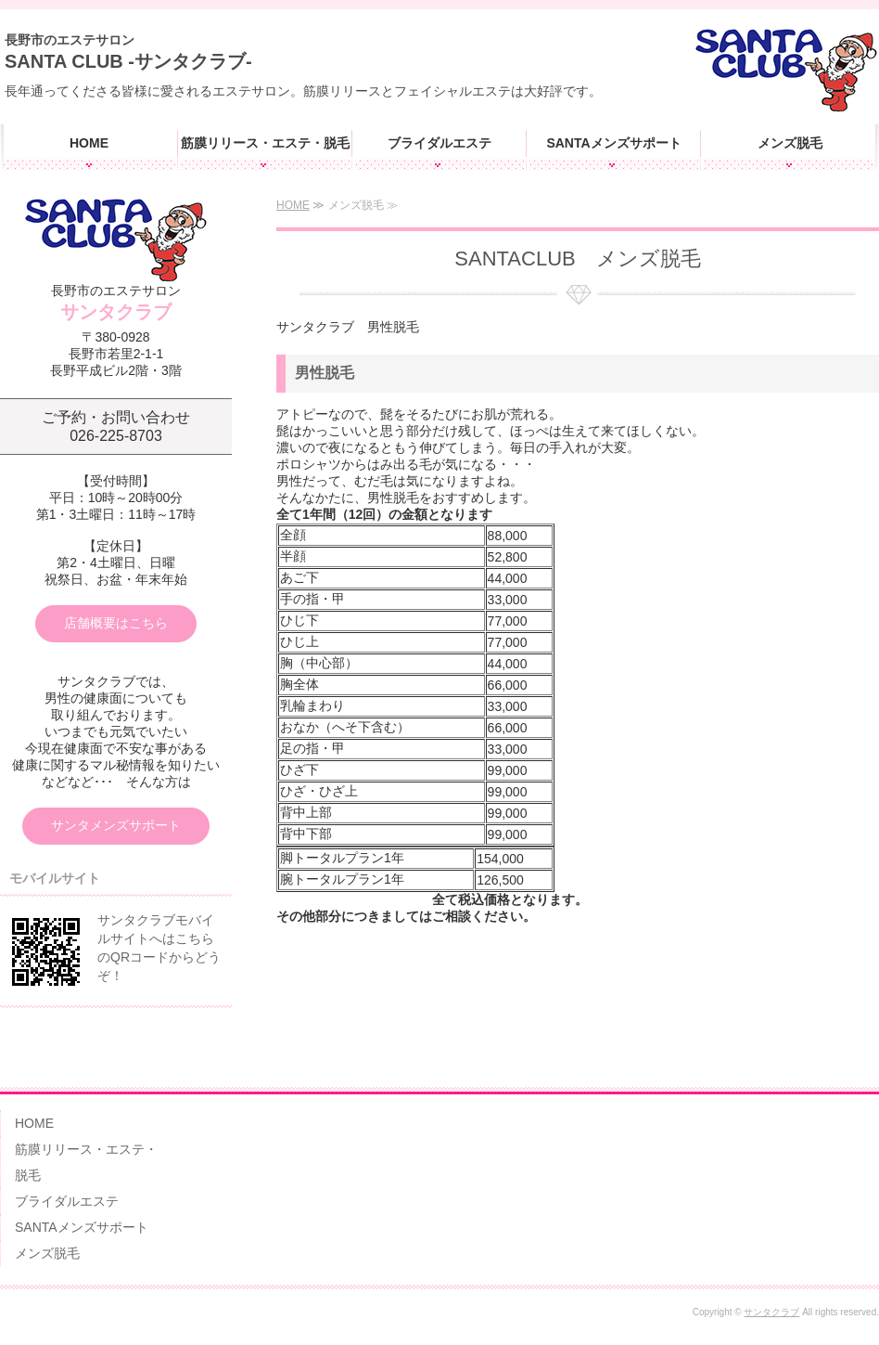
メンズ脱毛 (790, 143)
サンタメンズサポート (116, 825)
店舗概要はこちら (116, 622)
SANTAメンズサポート (613, 143)
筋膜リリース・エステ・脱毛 (265, 143)
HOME (89, 143)
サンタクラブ (771, 1312)
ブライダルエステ (439, 143)
